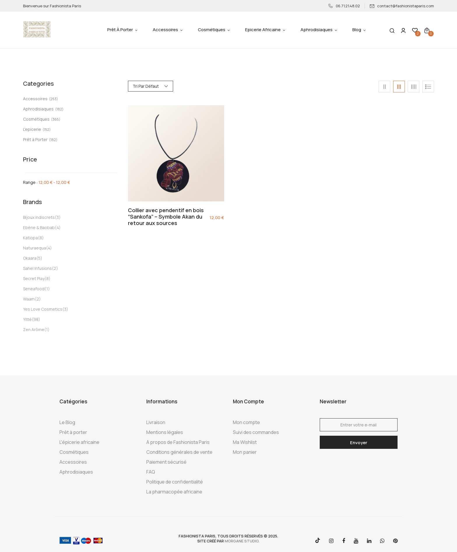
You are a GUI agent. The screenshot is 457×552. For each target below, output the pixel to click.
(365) (55, 119)
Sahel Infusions (37, 268)
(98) (36, 319)
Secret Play (34, 278)
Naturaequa (34, 248)
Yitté (27, 319)
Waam (29, 299)
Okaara (29, 258)
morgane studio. (242, 541)
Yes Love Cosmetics (42, 309)
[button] (426, 30)
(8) (41, 237)
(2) (55, 268)
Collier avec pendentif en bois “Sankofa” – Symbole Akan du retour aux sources (166, 216)
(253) (53, 98)
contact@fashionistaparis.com (402, 5)
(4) (58, 227)
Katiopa (30, 237)
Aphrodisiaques (38, 109)
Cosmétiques (36, 119)
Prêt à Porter (35, 139)
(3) (58, 217)
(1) (47, 288)
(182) (59, 109)
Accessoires (35, 98)
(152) (47, 129)
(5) (39, 258)
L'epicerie (32, 129)
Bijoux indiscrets (39, 217)
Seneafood (34, 288)
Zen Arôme (33, 329)
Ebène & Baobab (39, 227)
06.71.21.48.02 (344, 5)
